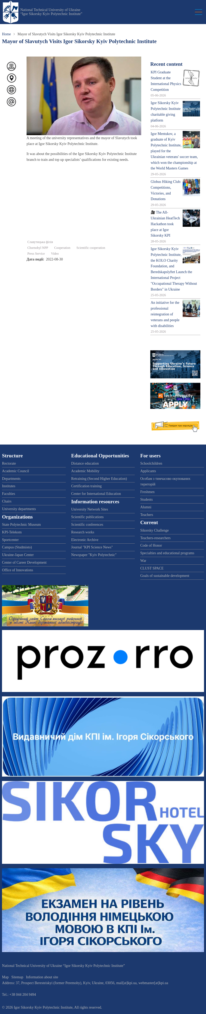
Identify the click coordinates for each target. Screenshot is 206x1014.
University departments (19, 509)
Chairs (6, 501)
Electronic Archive (84, 540)
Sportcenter (10, 540)
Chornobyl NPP (37, 248)
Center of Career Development (24, 562)
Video (55, 253)
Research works (82, 532)
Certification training (86, 486)
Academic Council (15, 471)
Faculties (8, 494)
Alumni (145, 507)
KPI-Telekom (12, 532)
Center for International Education (96, 494)
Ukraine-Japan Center (18, 555)
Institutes (8, 486)
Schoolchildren (151, 463)
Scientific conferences (87, 525)
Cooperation (62, 248)
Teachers (146, 515)
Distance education (85, 463)
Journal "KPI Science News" (92, 547)
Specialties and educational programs (167, 553)
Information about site (42, 977)
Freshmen (147, 492)
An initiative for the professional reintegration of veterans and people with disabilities (165, 314)
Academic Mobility (85, 471)
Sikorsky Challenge (154, 530)
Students (146, 499)
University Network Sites (89, 509)
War (143, 561)
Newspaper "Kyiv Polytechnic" (94, 555)
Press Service (36, 253)
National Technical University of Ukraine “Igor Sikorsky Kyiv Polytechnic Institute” (51, 12)
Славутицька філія (40, 242)
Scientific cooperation (90, 248)
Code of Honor (151, 545)
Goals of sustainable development (164, 576)
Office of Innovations (17, 570)
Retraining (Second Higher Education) (99, 479)
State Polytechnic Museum (21, 525)
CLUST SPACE (152, 568)
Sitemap (17, 977)
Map (5, 977)
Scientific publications (87, 517)
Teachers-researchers (155, 538)
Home (6, 34)
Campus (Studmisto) (17, 547)
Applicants (148, 471)
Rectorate (9, 463)
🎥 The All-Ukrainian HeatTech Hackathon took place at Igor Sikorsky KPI (165, 223)
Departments (11, 479)
